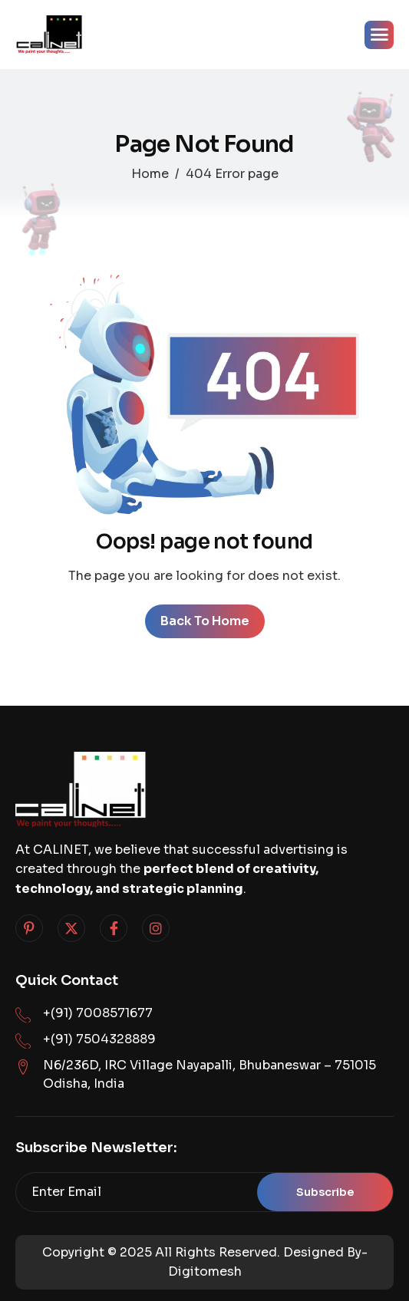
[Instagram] (156, 928)
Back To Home (204, 621)
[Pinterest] (29, 928)
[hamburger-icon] (379, 35)
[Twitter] (71, 928)
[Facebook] (113, 928)
